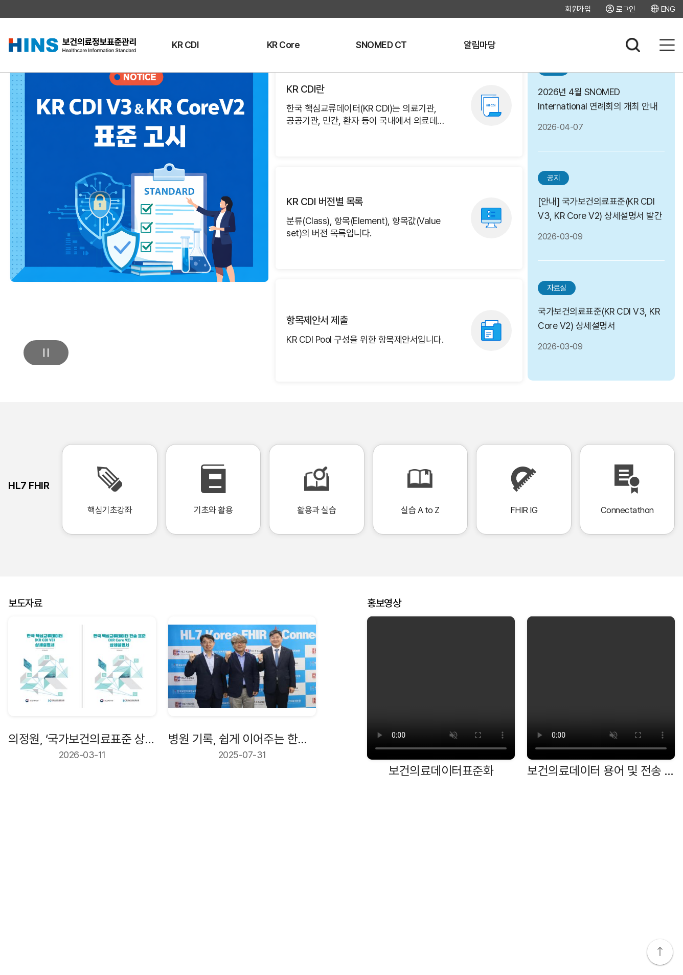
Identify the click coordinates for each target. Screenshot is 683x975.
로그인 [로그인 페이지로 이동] (625, 9)
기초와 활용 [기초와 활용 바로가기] (213, 489)
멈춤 (46, 353)
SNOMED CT (381, 44)
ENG (668, 9)
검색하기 (633, 45)
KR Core (283, 44)
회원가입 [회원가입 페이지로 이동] (577, 9)
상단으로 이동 (660, 952)
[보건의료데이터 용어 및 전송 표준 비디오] (601, 688)
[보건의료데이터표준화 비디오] (441, 688)
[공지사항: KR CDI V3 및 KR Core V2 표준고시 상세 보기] (139, 152)
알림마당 (479, 44)
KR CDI (185, 44)
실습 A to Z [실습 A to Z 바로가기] (420, 489)
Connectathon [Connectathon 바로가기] (627, 489)
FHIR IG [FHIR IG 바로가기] (523, 489)
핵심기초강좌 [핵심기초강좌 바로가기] (109, 489)
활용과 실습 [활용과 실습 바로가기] (316, 489)
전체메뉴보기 (667, 45)
